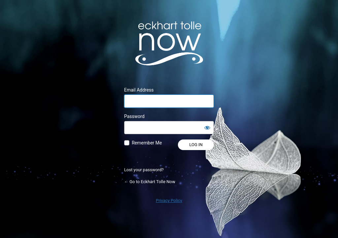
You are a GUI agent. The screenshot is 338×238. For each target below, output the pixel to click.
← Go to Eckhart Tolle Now (149, 181)
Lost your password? (144, 169)
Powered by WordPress (169, 43)
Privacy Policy (169, 200)
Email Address (139, 90)
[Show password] (207, 127)
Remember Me (147, 142)
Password (134, 116)
